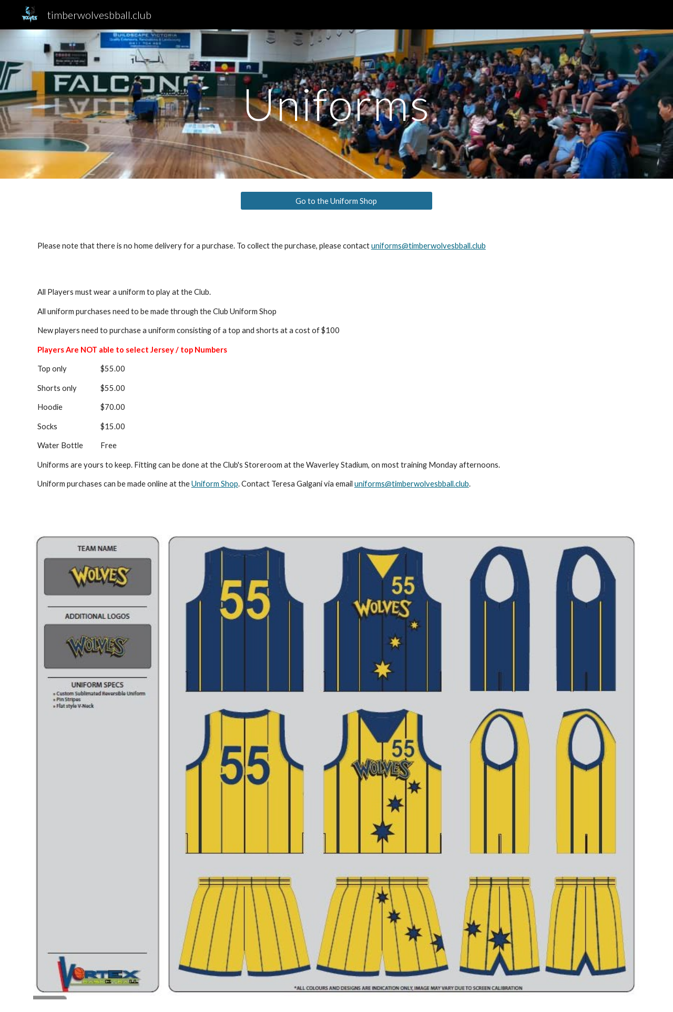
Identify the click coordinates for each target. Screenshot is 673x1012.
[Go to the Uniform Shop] (336, 201)
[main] (336, 103)
